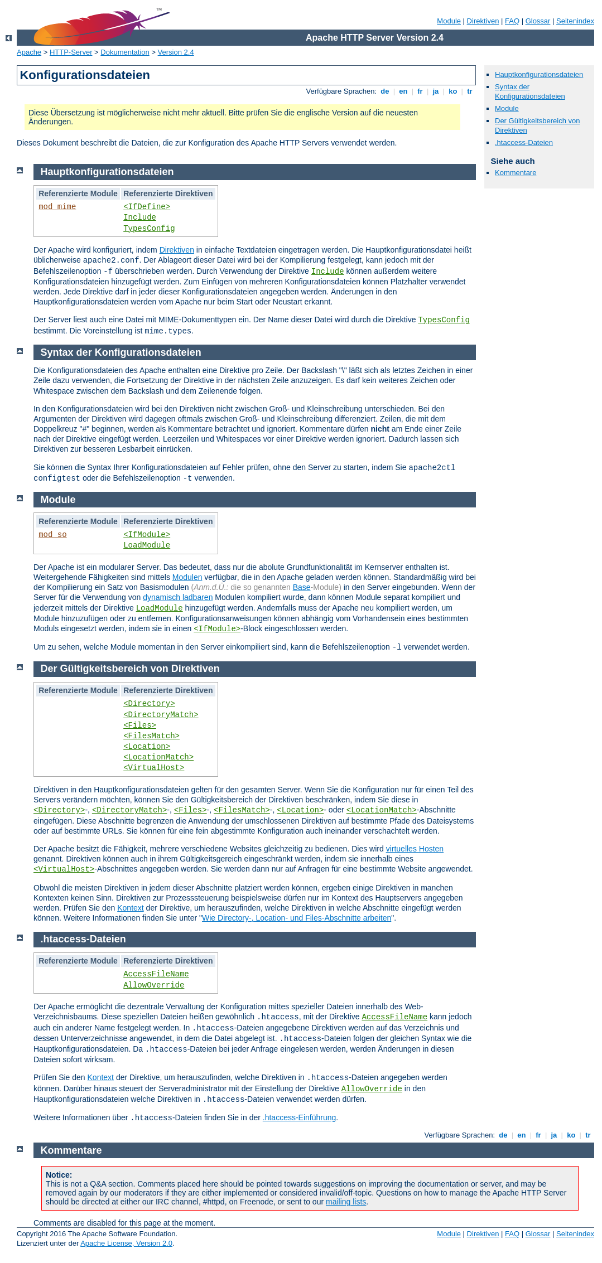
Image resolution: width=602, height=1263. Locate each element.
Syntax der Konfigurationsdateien (530, 91)
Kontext (130, 907)
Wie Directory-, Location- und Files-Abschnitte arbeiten (296, 917)
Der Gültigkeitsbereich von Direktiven (130, 668)
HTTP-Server (71, 52)
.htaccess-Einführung (299, 1117)
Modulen (187, 577)
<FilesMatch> (151, 736)
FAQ (512, 21)
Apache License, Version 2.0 (126, 1243)
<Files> (139, 725)
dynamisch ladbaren (178, 597)
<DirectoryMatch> (160, 714)
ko (453, 91)
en (403, 91)
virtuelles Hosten (415, 848)
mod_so (52, 534)
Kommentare (515, 172)
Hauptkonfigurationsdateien (539, 74)
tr (470, 91)
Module (449, 21)
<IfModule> (146, 534)
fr (420, 91)
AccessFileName (156, 974)
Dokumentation (124, 52)
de (385, 91)
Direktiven (483, 21)
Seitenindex (575, 21)
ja (436, 91)
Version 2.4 (176, 52)
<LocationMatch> (158, 757)
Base (302, 587)
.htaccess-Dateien (524, 142)
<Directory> (149, 703)
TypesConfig (149, 228)
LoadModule (146, 545)
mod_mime (57, 206)
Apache (29, 52)
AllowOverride (153, 985)
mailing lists (346, 1201)
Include (139, 217)
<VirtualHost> (153, 767)
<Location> (146, 746)
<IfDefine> (146, 206)
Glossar (538, 21)
